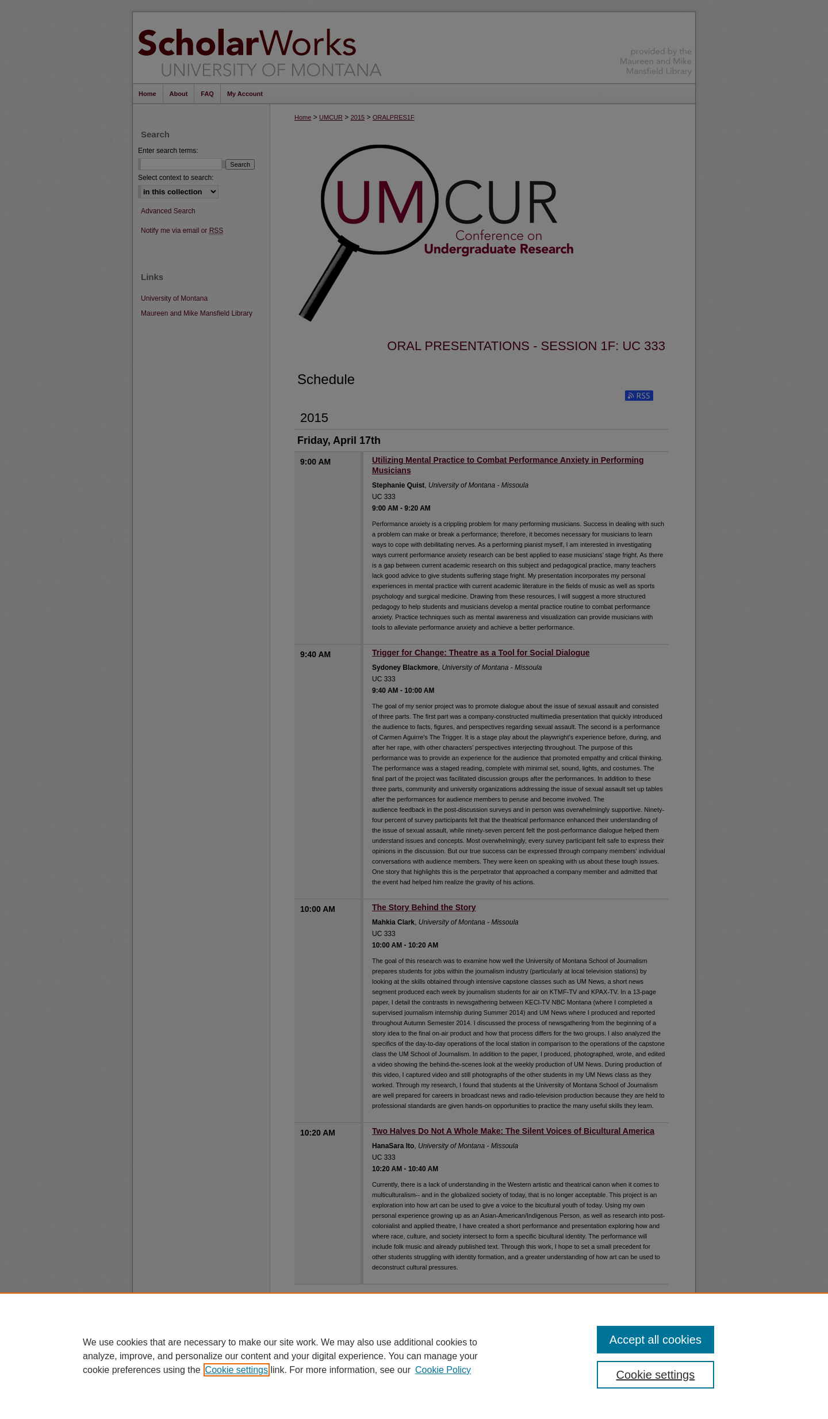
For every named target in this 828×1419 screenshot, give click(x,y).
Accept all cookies (656, 1339)
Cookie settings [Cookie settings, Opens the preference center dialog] (655, 1374)
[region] (414, 1356)
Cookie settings (236, 1370)
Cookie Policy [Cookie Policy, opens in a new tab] (443, 1370)
